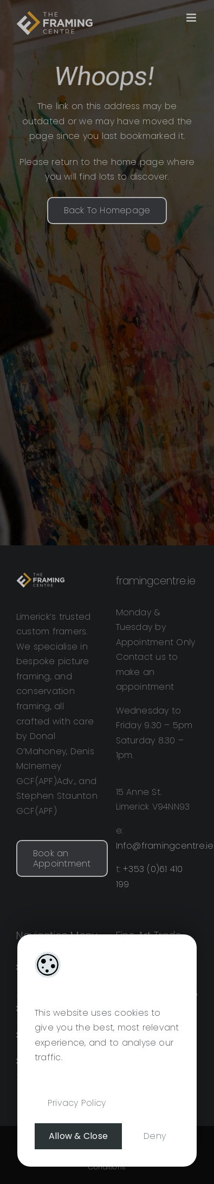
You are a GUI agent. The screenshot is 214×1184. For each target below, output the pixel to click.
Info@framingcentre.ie (165, 845)
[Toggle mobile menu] (192, 17)
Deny (155, 1136)
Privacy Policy (77, 1103)
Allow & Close (78, 1136)
